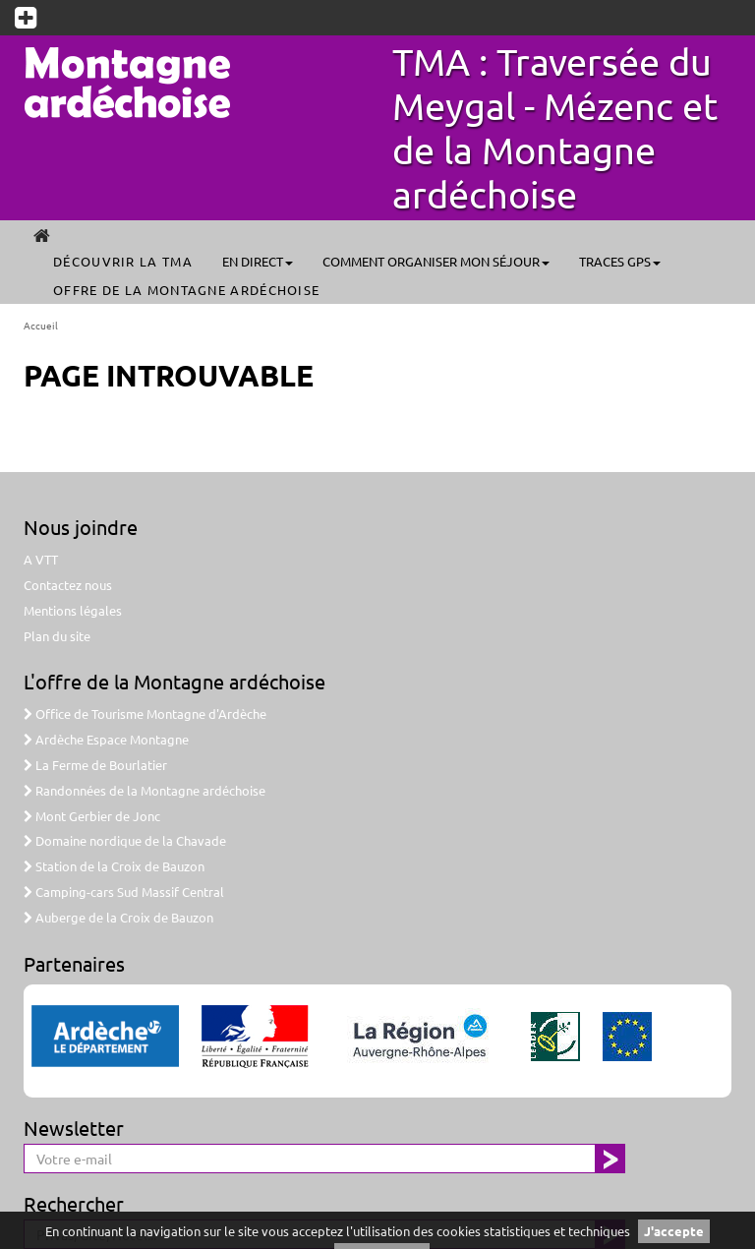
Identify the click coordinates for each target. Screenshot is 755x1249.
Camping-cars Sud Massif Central (124, 891)
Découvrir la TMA (123, 261)
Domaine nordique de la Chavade (125, 840)
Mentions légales (73, 610)
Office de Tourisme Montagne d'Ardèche (145, 713)
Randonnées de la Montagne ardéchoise (144, 790)
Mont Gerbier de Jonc (92, 815)
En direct (257, 261)
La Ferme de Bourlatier (95, 764)
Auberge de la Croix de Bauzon (118, 917)
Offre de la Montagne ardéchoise (186, 289)
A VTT (41, 559)
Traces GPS (620, 261)
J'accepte (674, 1230)
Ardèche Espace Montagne (106, 739)
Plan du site (57, 635)
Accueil (41, 325)
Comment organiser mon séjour (436, 261)
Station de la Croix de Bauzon (114, 866)
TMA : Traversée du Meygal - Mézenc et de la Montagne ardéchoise (555, 127)
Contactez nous (68, 584)
